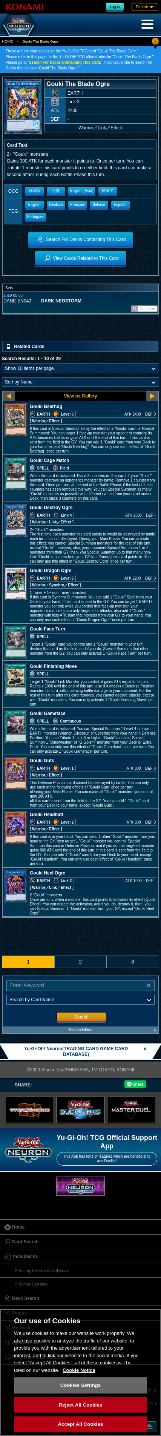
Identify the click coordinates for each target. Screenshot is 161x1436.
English (34, 205)
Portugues (35, 217)
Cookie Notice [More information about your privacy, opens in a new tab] (79, 1370)
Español (120, 205)
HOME (7, 41)
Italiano (99, 205)
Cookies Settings (80, 1385)
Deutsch (56, 205)
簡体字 (107, 191)
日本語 (34, 191)
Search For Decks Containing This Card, (65, 62)
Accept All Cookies (80, 1424)
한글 (56, 191)
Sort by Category (33, 1284)
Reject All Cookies (80, 1405)
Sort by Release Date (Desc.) (43, 1271)
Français (77, 205)
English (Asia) (82, 191)
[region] (80, 1372)
